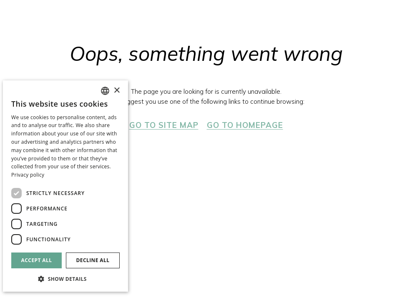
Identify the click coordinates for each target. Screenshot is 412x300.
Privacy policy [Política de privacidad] (27, 174)
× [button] (116, 91)
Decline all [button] (93, 260)
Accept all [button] (36, 260)
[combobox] (105, 91)
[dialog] (65, 186)
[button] (65, 278)
